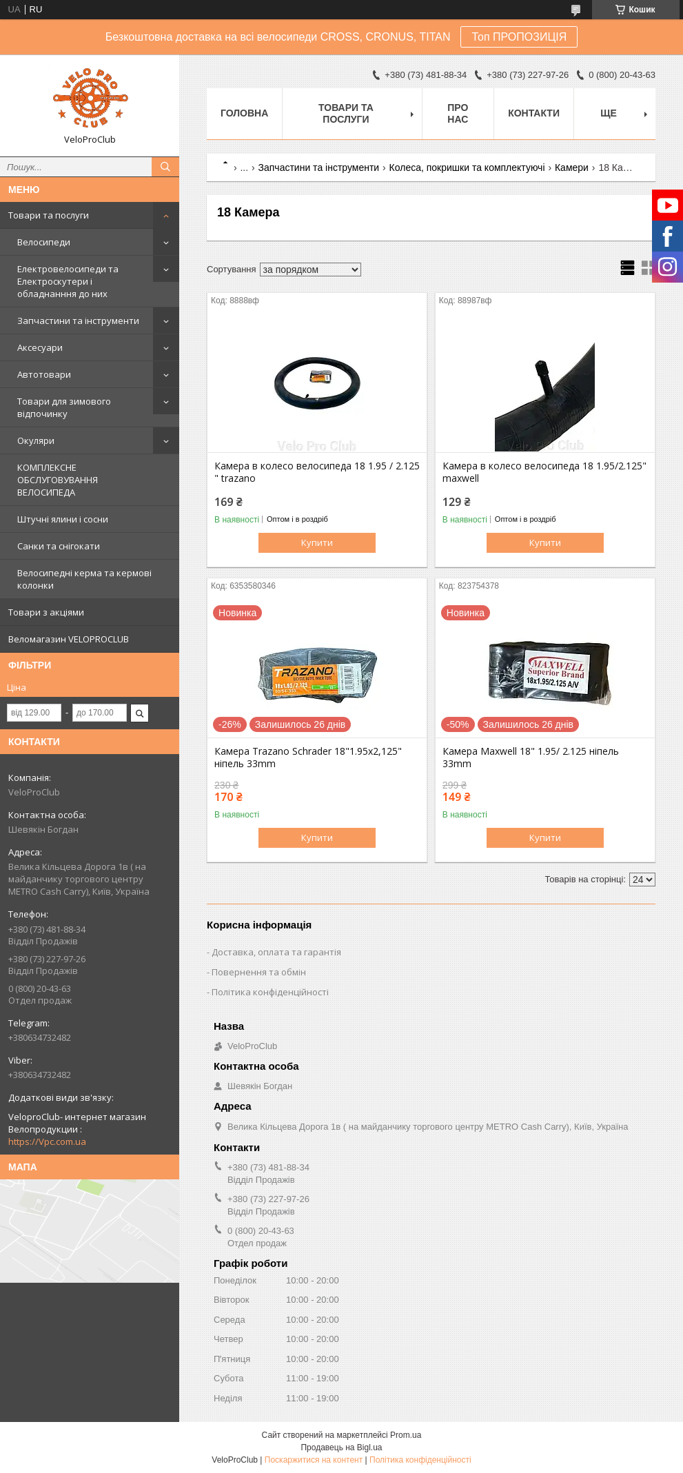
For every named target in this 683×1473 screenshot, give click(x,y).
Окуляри (35, 440)
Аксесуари (40, 347)
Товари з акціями (46, 612)
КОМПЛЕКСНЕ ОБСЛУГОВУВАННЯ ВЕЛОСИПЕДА (57, 479)
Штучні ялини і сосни (62, 519)
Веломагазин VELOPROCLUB (68, 639)
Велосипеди (43, 242)
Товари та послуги (48, 215)
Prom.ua (405, 1435)
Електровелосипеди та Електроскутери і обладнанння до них (68, 281)
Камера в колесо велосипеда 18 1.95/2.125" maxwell (544, 472)
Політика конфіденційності (270, 992)
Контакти (534, 113)
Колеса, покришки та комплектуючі (467, 167)
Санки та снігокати (58, 546)
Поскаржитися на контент (314, 1460)
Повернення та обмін (259, 972)
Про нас (457, 113)
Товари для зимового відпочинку (64, 407)
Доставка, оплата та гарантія (276, 952)
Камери (572, 167)
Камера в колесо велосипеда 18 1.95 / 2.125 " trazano (317, 472)
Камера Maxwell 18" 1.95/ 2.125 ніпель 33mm (530, 757)
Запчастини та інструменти (78, 320)
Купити (317, 542)
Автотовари (44, 374)
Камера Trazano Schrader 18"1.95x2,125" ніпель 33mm (308, 757)
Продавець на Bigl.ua (341, 1447)
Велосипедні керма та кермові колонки (84, 579)
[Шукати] (165, 166)
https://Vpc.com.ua (47, 1141)
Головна (244, 113)
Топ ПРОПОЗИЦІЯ (519, 37)
